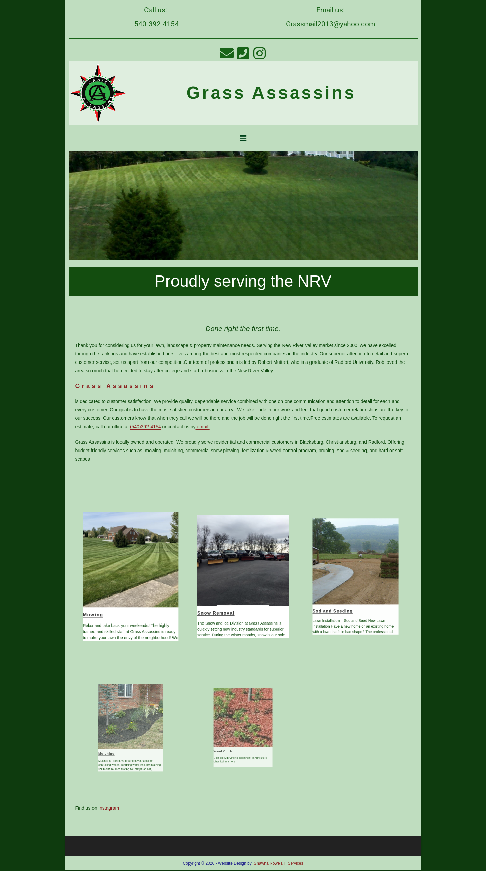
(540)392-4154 (145, 426)
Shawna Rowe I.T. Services (278, 863)
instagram (109, 808)
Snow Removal (230, 593)
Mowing (110, 596)
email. (202, 426)
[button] (243, 138)
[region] (243, 205)
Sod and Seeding (345, 591)
